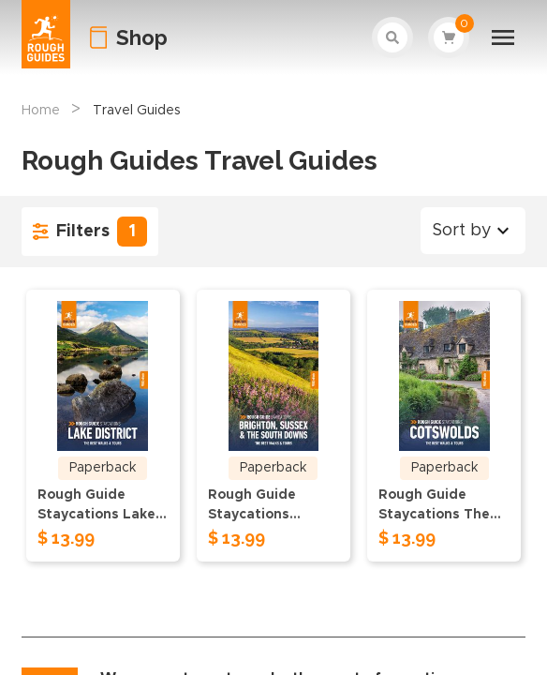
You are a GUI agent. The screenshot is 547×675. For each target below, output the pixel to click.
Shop (142, 37)
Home (41, 110)
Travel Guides (137, 110)
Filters (90, 232)
